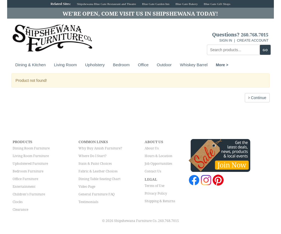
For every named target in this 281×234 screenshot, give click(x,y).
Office (143, 64)
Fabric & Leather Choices (97, 171)
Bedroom (121, 64)
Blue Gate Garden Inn (156, 3)
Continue (257, 98)
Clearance (20, 210)
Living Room (65, 64)
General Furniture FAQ (96, 194)
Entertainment (24, 187)
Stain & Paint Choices (95, 164)
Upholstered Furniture (30, 164)
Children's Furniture (29, 194)
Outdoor (164, 64)
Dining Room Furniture (31, 148)
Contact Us (153, 171)
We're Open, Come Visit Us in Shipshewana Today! (140, 13)
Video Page (86, 187)
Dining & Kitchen (30, 64)
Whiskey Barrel (194, 64)
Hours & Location (158, 156)
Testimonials (88, 202)
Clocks (18, 202)
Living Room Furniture (31, 156)
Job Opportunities (158, 164)
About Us (152, 148)
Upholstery (95, 64)
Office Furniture (25, 179)
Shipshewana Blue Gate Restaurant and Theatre (106, 3)
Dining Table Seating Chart (99, 179)
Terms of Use (154, 186)
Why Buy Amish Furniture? (100, 148)
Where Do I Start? (92, 156)
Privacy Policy (156, 193)
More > (222, 65)
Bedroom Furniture (28, 171)
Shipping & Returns (160, 201)
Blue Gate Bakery (186, 3)
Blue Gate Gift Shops (217, 3)
